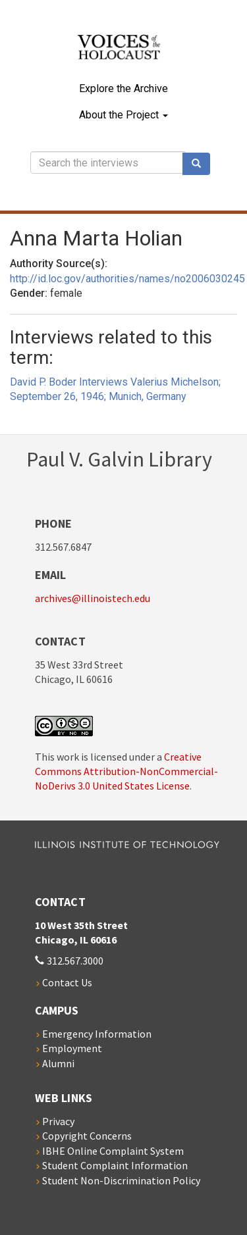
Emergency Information (96, 1033)
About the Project (123, 115)
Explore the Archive (123, 88)
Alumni (58, 1063)
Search (201, 164)
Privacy (58, 1121)
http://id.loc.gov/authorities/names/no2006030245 (127, 278)
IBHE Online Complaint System (113, 1150)
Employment (72, 1048)
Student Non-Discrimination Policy (121, 1180)
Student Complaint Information (115, 1165)
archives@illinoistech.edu (92, 598)
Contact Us (67, 982)
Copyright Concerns (87, 1135)
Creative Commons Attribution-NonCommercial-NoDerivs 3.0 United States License (126, 771)
